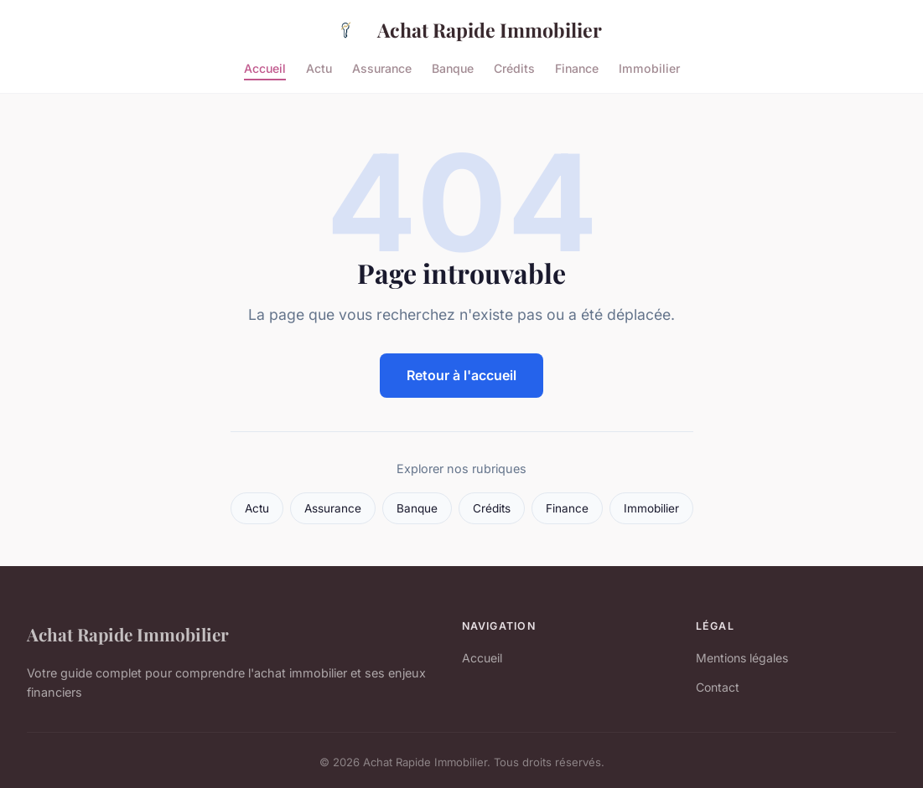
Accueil (265, 67)
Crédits (514, 67)
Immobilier (649, 67)
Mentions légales (742, 658)
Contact (717, 687)
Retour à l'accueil (461, 375)
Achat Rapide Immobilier (461, 30)
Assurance (382, 67)
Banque (453, 67)
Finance (577, 67)
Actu (319, 67)
